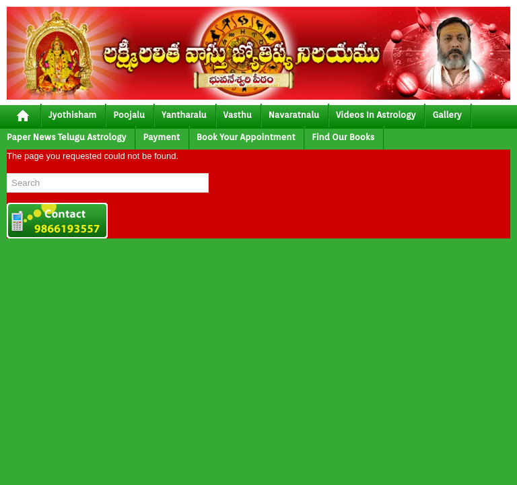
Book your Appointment (246, 137)
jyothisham (72, 115)
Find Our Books (343, 137)
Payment (161, 137)
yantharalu (184, 115)
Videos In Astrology (375, 115)
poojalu (129, 115)
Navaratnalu (294, 115)
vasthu (237, 115)
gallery (446, 115)
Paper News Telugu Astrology (66, 137)
